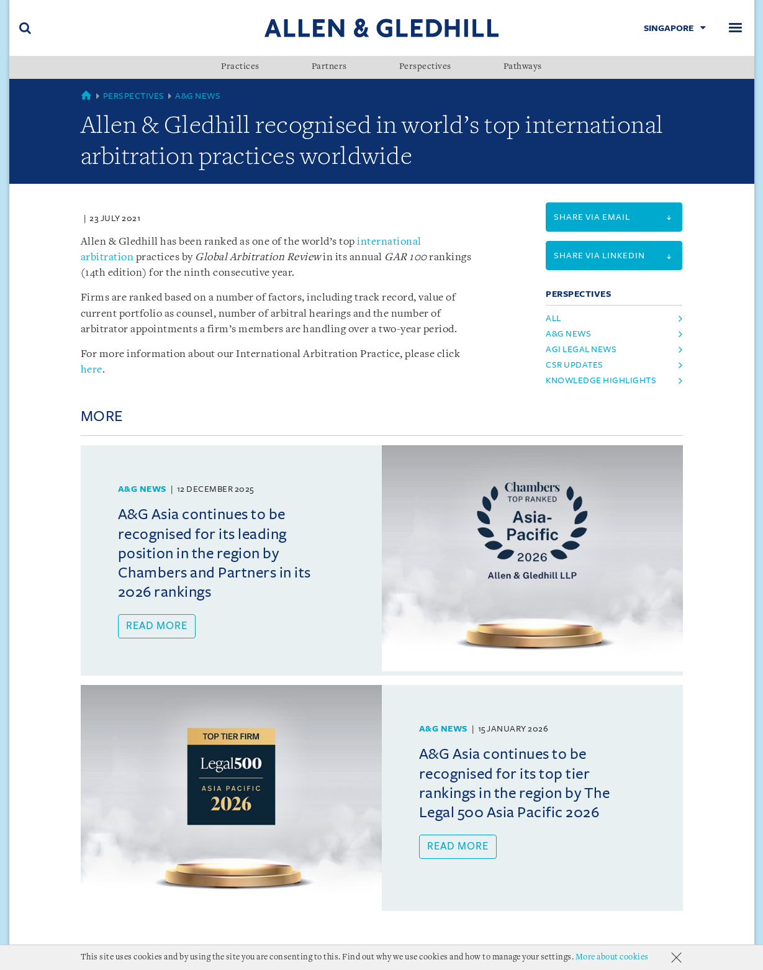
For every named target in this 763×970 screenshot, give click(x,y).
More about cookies (612, 957)
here (91, 370)
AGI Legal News (581, 349)
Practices (240, 67)
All (553, 318)
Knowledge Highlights (601, 380)
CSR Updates (574, 364)
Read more (156, 626)
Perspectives (425, 67)
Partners (329, 67)
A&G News (197, 96)
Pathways (522, 67)
